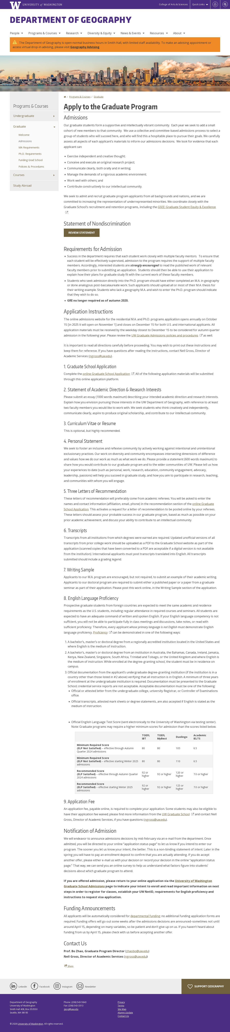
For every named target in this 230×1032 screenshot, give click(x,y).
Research (72, 33)
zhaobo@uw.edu (137, 951)
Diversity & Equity (100, 33)
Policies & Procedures (31, 166)
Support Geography (206, 986)
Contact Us (123, 1016)
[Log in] (215, 4)
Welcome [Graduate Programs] (24, 135)
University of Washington (30, 1023)
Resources (157, 33)
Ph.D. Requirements (30, 153)
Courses (18, 175)
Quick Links (198, 4)
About (177, 33)
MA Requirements (29, 147)
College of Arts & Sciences (173, 4)
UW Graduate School (178, 814)
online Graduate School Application (108, 374)
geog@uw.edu (71, 1009)
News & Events (131, 33)
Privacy (121, 1002)
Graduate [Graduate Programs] (19, 126)
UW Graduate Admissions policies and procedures (167, 335)
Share (69, 966)
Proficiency (102, 632)
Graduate (99, 96)
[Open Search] (225, 4)
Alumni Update (125, 1012)
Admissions (25, 141)
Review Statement (81, 232)
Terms (121, 1005)
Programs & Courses (42, 33)
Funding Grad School (31, 160)
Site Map (122, 1009)
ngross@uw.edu (100, 356)
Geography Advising (84, 47)
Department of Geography (71, 19)
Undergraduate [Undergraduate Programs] (23, 116)
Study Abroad (22, 186)
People (14, 33)
